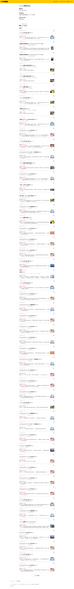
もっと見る (37, 575)
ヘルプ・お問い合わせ (13, 584)
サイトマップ (19, 584)
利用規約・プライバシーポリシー (26, 584)
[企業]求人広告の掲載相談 (35, 584)
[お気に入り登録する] (53, 31)
